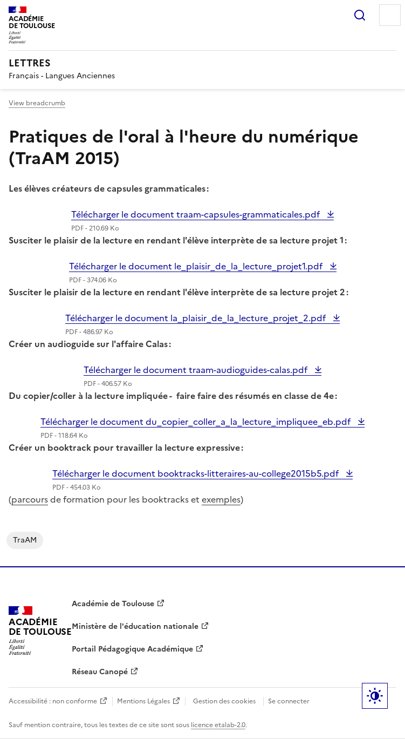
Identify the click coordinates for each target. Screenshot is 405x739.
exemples (221, 499)
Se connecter (289, 701)
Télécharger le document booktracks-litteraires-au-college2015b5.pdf (196, 473)
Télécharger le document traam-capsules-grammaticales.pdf (196, 214)
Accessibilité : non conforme (53, 701)
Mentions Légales (143, 701)
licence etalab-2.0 (218, 725)
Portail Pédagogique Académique (132, 649)
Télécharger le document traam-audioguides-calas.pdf (197, 369)
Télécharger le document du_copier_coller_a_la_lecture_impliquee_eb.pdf (196, 421)
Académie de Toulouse (113, 603)
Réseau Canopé (100, 671)
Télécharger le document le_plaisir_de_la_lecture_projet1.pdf (197, 266)
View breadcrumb (37, 103)
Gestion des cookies (224, 701)
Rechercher (359, 15)
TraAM (25, 540)
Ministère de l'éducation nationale (135, 626)
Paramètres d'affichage (375, 696)
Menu (390, 15)
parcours (29, 499)
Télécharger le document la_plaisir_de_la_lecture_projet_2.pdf (196, 317)
